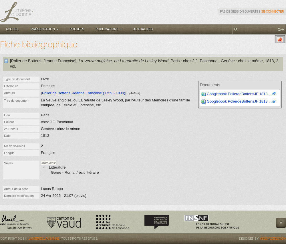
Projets (77, 29)
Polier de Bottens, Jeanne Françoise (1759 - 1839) (83, 93)
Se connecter (272, 11)
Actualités (143, 29)
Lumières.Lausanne (43, 238)
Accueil (12, 29)
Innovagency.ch (272, 238)
